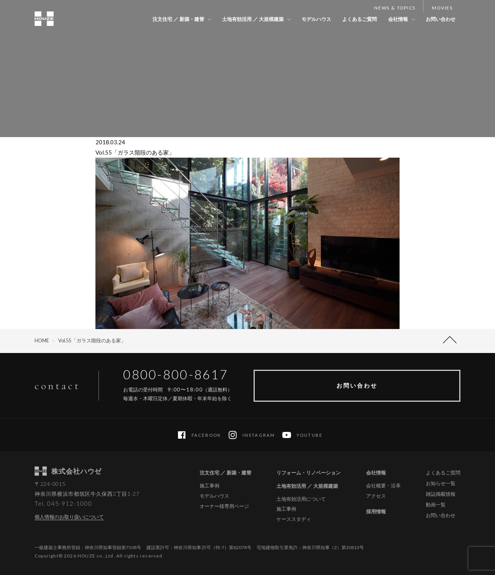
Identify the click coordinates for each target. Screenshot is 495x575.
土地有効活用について (301, 499)
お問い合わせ (440, 19)
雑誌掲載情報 (440, 494)
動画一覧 (436, 505)
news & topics (395, 8)
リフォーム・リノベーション (308, 473)
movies (442, 8)
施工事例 (209, 486)
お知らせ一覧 (440, 483)
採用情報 (376, 511)
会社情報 (396, 19)
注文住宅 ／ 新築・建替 (170, 19)
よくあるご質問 (356, 19)
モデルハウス (311, 19)
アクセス (376, 496)
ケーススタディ (293, 519)
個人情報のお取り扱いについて (69, 517)
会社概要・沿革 (383, 486)
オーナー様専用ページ (224, 506)
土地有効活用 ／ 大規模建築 (246, 19)
